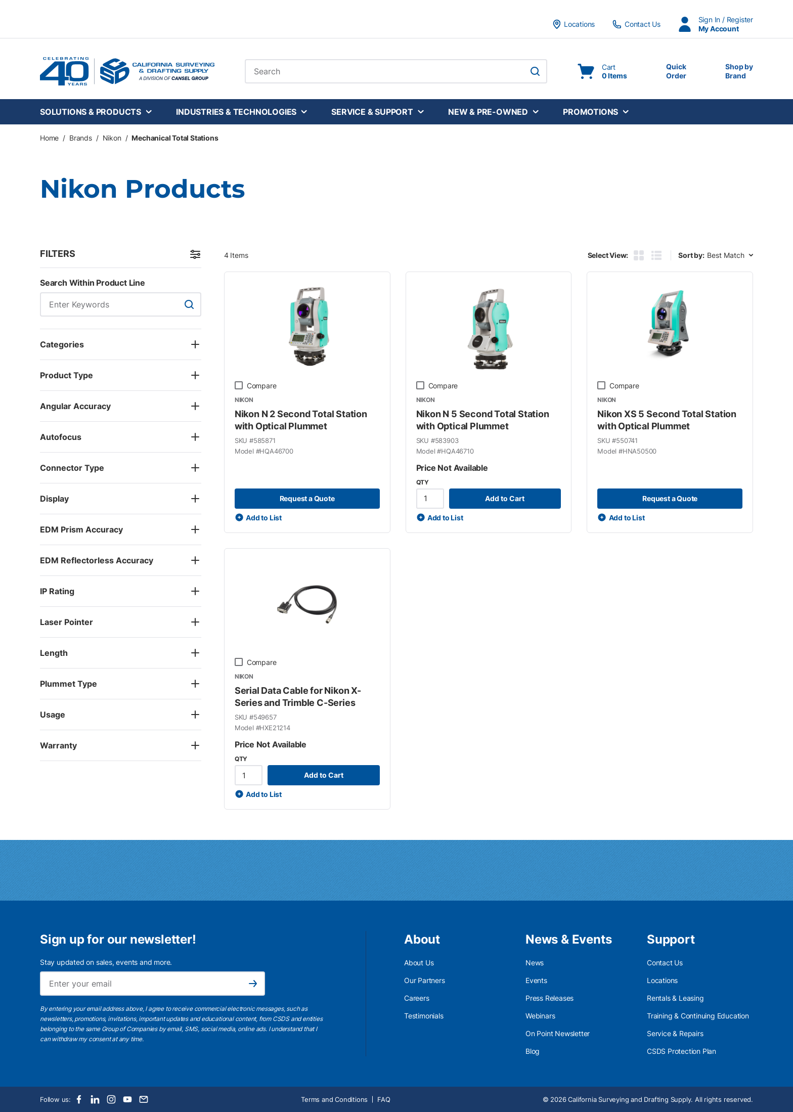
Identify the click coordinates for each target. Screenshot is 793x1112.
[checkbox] (239, 385)
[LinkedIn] (95, 1099)
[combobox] (396, 71)
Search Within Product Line (92, 283)
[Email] (144, 1099)
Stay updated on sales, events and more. (106, 962)
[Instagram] (111, 1099)
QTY (422, 482)
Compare (262, 385)
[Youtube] (127, 1099)
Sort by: (691, 255)
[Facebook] (79, 1099)
